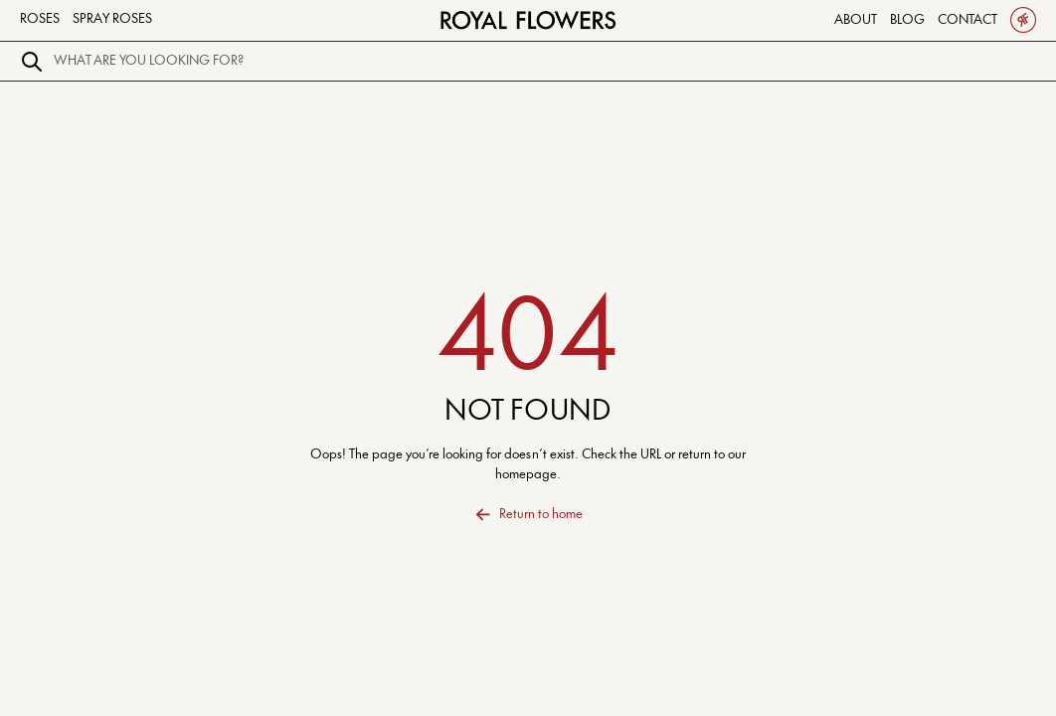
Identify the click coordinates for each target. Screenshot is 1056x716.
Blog (907, 20)
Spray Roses (112, 19)
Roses (40, 19)
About (855, 20)
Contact (967, 20)
